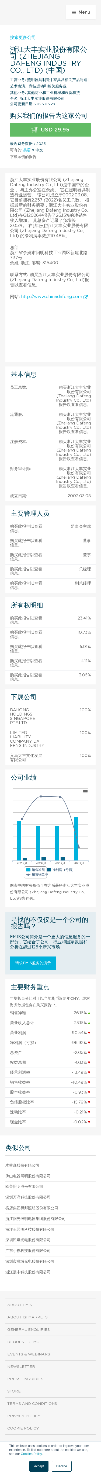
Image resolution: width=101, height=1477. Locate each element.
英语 (27, 150)
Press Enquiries (25, 1379)
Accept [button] (39, 1466)
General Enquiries (28, 1330)
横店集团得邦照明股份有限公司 (31, 1208)
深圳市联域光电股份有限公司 (29, 1261)
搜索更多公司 (23, 37)
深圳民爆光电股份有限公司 (28, 1240)
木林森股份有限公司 (22, 1165)
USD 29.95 (50, 130)
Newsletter (21, 1367)
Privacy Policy (23, 1416)
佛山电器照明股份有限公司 (28, 1176)
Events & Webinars (28, 1354)
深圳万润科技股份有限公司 (28, 1197)
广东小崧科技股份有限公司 (28, 1251)
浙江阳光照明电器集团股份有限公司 (35, 1219)
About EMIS (19, 1305)
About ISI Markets (27, 1317)
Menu (81, 12)
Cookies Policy (31, 1454)
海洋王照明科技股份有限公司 (29, 1230)
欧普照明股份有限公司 (24, 1187)
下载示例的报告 (23, 157)
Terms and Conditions (32, 1404)
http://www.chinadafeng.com (54, 297)
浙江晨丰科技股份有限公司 (28, 1272)
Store (14, 1391)
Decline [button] (61, 1466)
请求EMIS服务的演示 (33, 963)
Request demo (23, 1342)
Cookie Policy (23, 1428)
